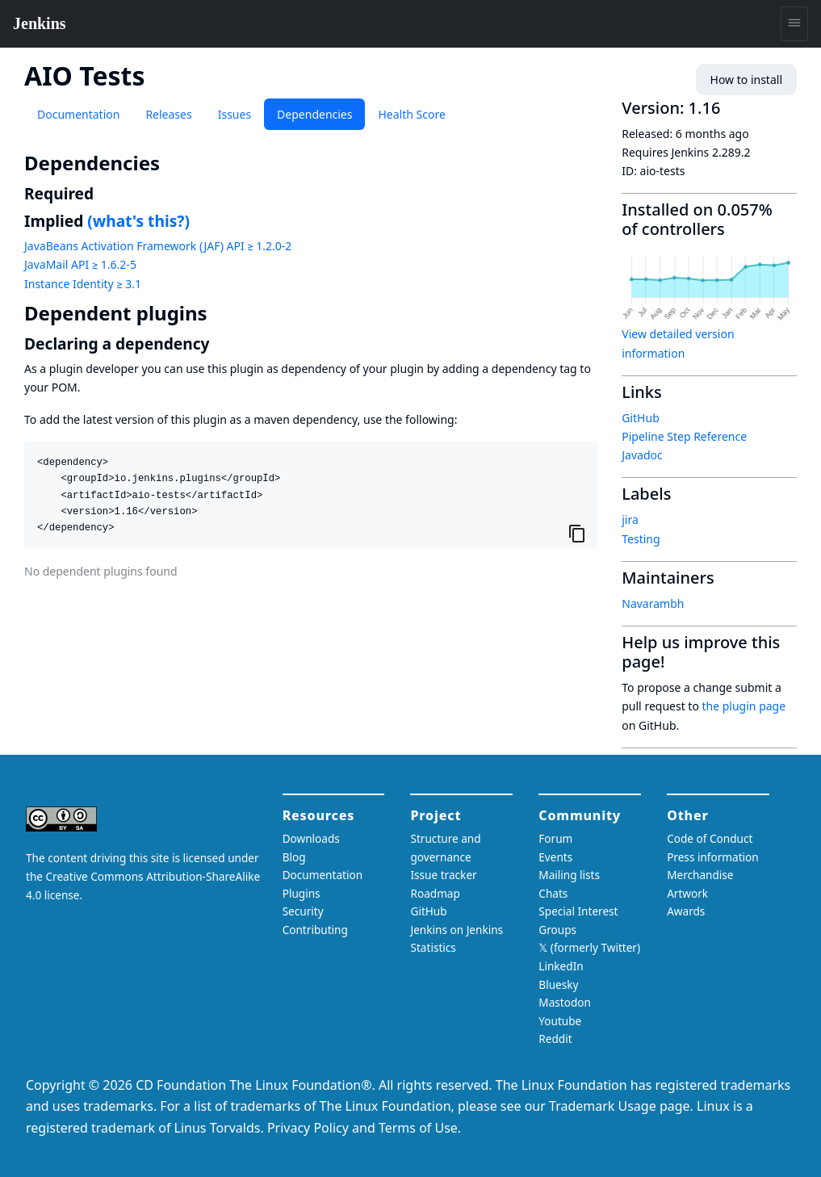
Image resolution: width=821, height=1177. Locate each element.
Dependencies (314, 114)
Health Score (411, 114)
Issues (234, 114)
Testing (641, 539)
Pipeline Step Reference (684, 436)
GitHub (641, 417)
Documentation (78, 114)
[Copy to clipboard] (577, 533)
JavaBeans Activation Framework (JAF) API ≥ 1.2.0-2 (157, 245)
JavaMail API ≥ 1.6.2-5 (80, 264)
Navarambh (653, 603)
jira (630, 519)
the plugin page (744, 706)
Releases (168, 114)
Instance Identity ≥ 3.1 (82, 283)
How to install (746, 79)
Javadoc (642, 455)
